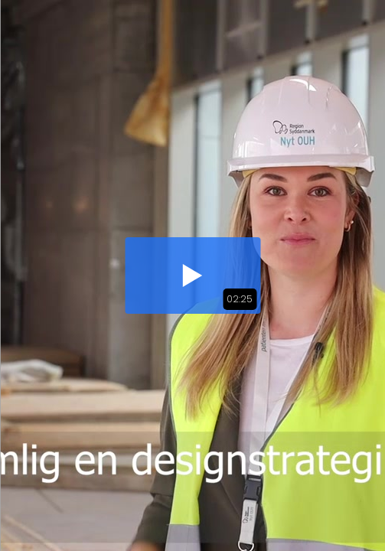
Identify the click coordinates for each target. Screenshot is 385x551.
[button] (192, 275)
